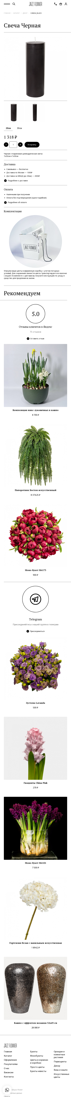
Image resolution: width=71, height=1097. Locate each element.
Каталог (16, 13)
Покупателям (10, 1064)
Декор (25, 13)
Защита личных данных (13, 1093)
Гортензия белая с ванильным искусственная (35, 943)
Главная (7, 13)
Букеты (33, 1051)
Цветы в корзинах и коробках (39, 1061)
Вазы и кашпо (61, 1069)
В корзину (32, 145)
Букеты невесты (38, 1071)
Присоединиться (35, 631)
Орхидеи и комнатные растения (59, 1054)
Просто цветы (37, 1067)
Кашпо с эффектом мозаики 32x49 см (35, 1023)
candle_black (36, 13)
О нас (6, 1068)
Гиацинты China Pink (35, 783)
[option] (35, 67)
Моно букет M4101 (35, 863)
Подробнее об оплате (15, 202)
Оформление (10, 1059)
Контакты (9, 1076)
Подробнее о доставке (16, 180)
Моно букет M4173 (35, 570)
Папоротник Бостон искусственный (35, 490)
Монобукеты (36, 1055)
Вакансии (8, 1072)
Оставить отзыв (35, 338)
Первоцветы (60, 1061)
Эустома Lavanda (35, 703)
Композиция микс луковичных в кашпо (36, 410)
